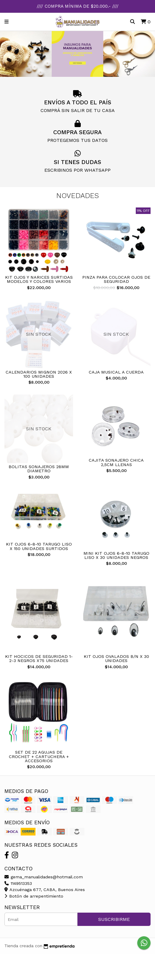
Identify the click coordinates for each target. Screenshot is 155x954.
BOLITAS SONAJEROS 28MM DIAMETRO (39, 468)
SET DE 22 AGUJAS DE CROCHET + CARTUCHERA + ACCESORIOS (39, 756)
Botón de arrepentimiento (33, 896)
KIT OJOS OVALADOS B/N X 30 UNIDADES (116, 658)
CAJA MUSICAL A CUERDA (116, 372)
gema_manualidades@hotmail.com (43, 876)
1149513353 (18, 883)
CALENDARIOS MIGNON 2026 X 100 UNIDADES (39, 374)
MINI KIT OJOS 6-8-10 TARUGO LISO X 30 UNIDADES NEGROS (116, 555)
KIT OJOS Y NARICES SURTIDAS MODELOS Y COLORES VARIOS (39, 279)
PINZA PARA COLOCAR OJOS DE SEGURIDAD (116, 279)
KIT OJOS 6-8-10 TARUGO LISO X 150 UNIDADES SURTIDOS (39, 546)
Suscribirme (114, 919)
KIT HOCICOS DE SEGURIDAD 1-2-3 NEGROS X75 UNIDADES (39, 658)
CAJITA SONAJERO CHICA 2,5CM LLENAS (116, 462)
